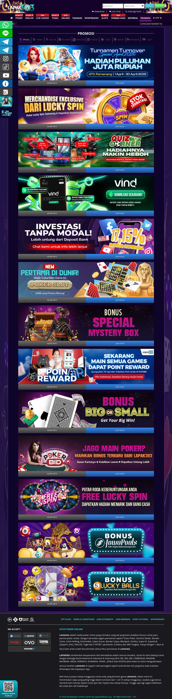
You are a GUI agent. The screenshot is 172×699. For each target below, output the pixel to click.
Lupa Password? (155, 11)
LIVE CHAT (6, 92)
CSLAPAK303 (6, 33)
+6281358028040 (6, 25)
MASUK (149, 6)
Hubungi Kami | (136, 11)
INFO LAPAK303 (6, 84)
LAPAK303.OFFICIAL (6, 75)
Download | (100, 11)
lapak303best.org (103, 696)
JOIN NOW (119, 83)
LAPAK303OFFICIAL (6, 42)
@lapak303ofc (6, 67)
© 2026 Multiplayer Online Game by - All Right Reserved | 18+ (97, 696)
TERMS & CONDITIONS (83, 619)
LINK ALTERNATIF (105, 619)
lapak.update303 (6, 58)
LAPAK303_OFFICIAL (6, 50)
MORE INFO (52, 83)
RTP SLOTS (66, 619)
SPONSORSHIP (157, 619)
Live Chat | (117, 11)
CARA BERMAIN (123, 619)
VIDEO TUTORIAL (140, 619)
